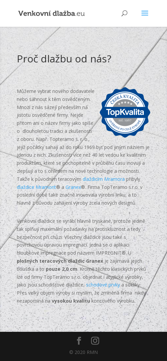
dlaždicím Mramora (104, 179)
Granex (73, 187)
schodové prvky (103, 284)
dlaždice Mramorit (36, 187)
